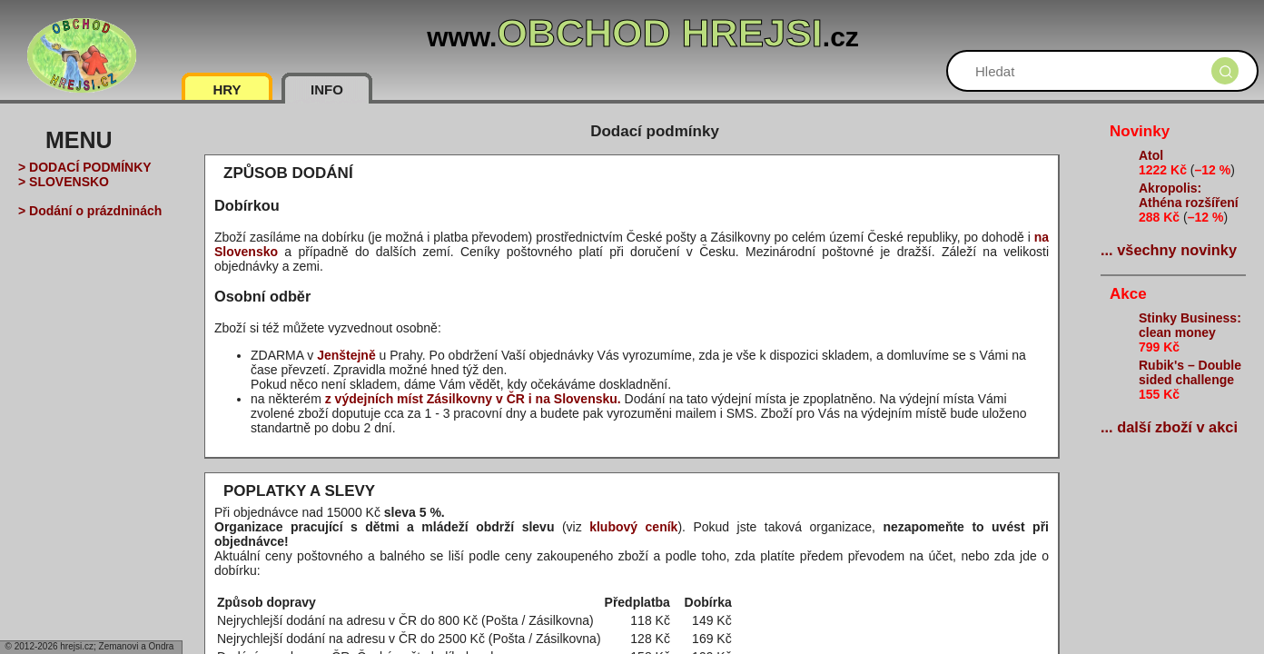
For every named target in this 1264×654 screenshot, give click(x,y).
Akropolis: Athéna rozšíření (1189, 195)
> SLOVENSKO (63, 181)
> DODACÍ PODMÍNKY (85, 167)
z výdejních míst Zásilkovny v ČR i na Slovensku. (473, 398)
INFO (327, 89)
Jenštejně (346, 355)
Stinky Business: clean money (1190, 325)
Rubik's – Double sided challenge (1190, 372)
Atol (1151, 155)
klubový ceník (633, 527)
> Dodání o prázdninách (90, 210)
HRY (226, 89)
